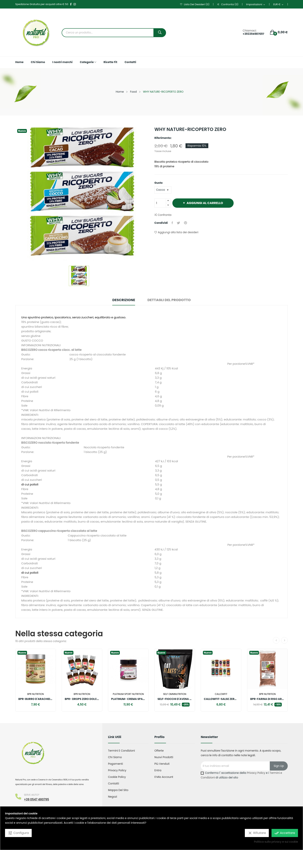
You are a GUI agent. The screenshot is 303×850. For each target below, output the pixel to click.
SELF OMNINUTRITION (174, 694)
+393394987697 (253, 34)
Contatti (113, 783)
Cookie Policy (117, 777)
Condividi (172, 223)
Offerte (159, 751)
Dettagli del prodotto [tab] (169, 300)
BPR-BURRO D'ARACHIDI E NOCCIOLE (35, 699)
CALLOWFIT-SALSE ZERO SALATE (221, 699)
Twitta (178, 223)
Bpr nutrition (35, 694)
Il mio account (163, 777)
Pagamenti (115, 764)
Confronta (162, 215)
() (194, 4)
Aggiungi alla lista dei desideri (176, 232)
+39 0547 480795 (36, 799)
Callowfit (221, 694)
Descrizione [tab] (123, 300)
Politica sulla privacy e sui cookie (276, 842)
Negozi (112, 797)
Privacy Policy (117, 770)
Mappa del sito (118, 790)
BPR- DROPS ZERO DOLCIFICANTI (82, 699)
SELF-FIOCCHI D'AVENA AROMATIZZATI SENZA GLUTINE (174, 699)
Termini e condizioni (121, 751)
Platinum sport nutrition (128, 694)
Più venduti (161, 764)
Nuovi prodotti (163, 757)
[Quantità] (160, 203)
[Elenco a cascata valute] (278, 4)
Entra (157, 770)
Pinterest (185, 223)
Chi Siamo (115, 757)
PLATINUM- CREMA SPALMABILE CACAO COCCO (128, 699)
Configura (18, 833)
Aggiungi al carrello (204, 203)
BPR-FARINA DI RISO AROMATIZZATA (267, 699)
